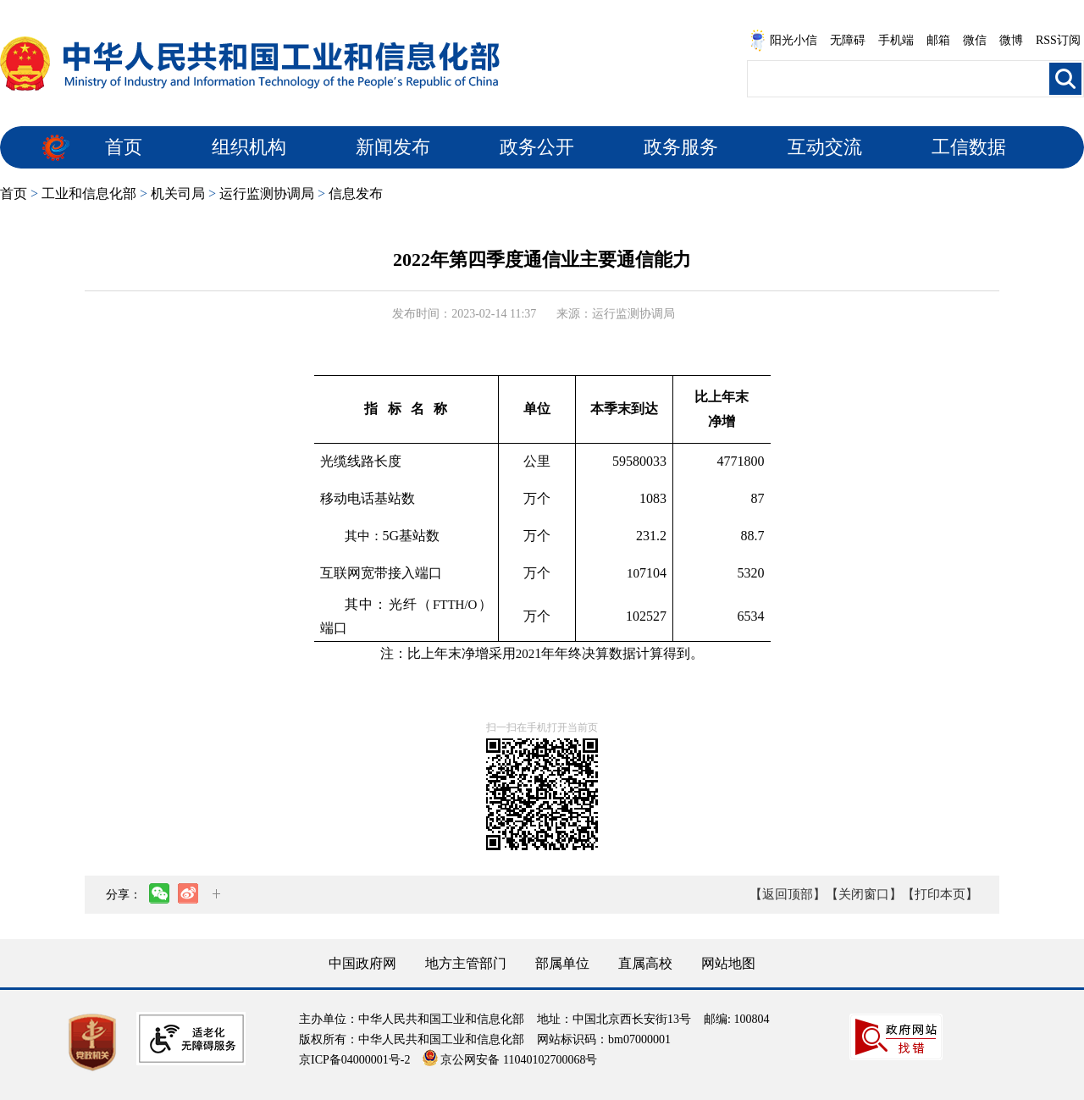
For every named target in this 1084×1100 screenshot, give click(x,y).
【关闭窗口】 (864, 894)
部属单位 (562, 963)
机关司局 (178, 193)
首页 (123, 147)
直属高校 (645, 963)
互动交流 (825, 147)
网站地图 (728, 963)
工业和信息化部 (88, 193)
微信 (975, 40)
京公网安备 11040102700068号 (510, 1059)
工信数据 (969, 147)
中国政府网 (362, 963)
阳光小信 (783, 41)
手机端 (896, 40)
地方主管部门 (465, 963)
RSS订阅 (1058, 40)
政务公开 (537, 147)
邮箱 (938, 40)
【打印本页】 (940, 894)
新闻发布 (393, 147)
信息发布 (356, 193)
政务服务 (681, 147)
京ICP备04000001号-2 (354, 1059)
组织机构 (249, 147)
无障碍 (848, 40)
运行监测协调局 (266, 193)
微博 (1011, 40)
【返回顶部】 (787, 894)
